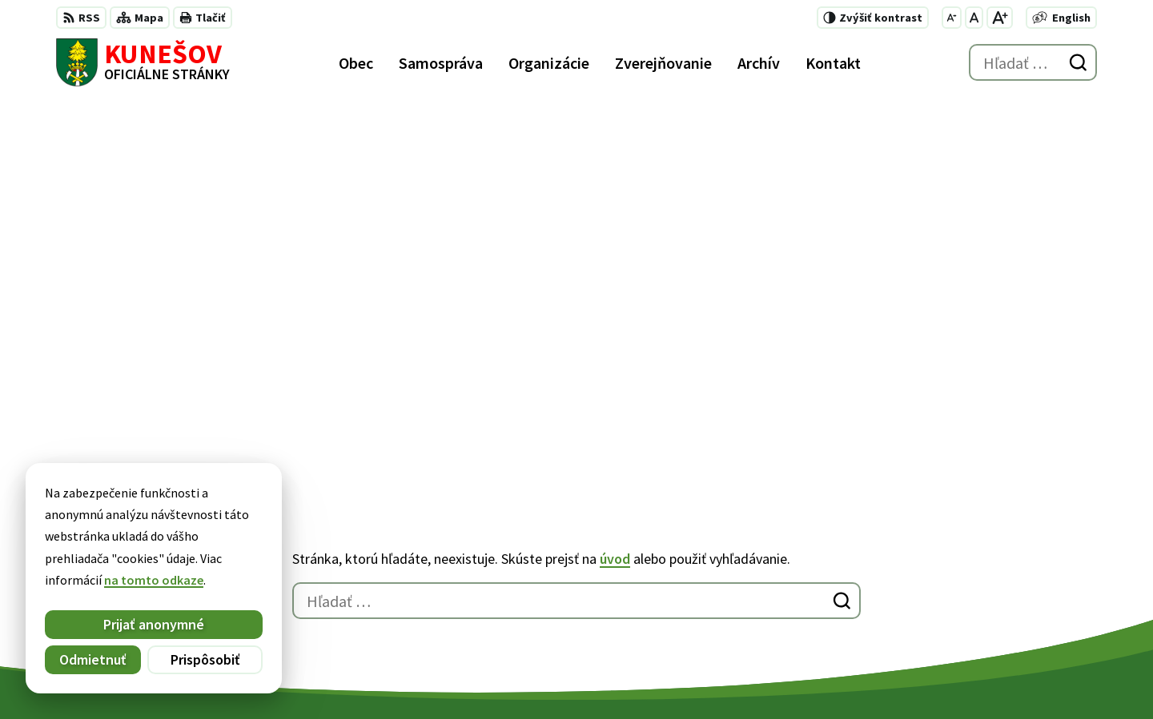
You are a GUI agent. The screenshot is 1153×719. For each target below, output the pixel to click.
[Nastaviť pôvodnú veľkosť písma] (974, 17)
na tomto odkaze (114, 580)
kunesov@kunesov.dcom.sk (861, 603)
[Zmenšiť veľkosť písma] (952, 17)
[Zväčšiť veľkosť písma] (999, 17)
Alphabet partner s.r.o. (265, 676)
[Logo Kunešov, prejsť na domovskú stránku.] (143, 62)
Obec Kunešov (470, 676)
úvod (615, 187)
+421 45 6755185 (827, 584)
